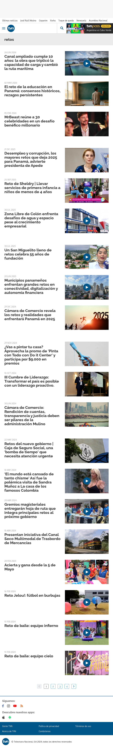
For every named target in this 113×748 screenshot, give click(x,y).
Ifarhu (53, 20)
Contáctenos (45, 731)
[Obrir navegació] (3, 28)
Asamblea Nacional (98, 20)
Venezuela (81, 20)
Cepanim (43, 20)
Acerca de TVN (9, 731)
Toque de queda (66, 20)
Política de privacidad (49, 726)
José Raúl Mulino (28, 20)
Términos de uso (83, 726)
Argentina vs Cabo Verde (99, 30)
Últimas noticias (10, 20)
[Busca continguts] (62, 28)
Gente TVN (7, 726)
